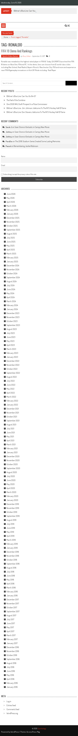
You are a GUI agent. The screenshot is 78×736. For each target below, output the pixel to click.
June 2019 (11, 528)
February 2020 (12, 496)
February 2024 (12, 305)
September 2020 (13, 468)
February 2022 (12, 400)
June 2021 (11, 432)
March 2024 (11, 301)
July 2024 (10, 285)
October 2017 (12, 607)
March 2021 (11, 444)
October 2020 (12, 464)
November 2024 (13, 269)
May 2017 (10, 627)
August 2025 (12, 233)
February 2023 (12, 353)
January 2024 (12, 309)
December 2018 (13, 552)
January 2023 (12, 357)
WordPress (15, 732)
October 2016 (12, 655)
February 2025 (12, 257)
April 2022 (11, 392)
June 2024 (11, 289)
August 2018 (11, 567)
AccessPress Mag (33, 732)
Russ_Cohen (27, 56)
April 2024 (11, 297)
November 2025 (13, 221)
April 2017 (10, 631)
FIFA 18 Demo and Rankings (16, 50)
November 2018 (13, 556)
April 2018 (10, 583)
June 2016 (11, 671)
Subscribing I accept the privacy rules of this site (18, 174)
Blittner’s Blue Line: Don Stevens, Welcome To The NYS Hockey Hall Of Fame (36, 112)
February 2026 (12, 210)
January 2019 (12, 548)
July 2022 (11, 381)
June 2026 (11, 194)
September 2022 (13, 373)
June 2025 (11, 241)
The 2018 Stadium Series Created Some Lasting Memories (37, 141)
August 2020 (12, 472)
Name (3, 156)
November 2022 (13, 365)
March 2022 (11, 396)
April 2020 (11, 488)
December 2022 (13, 361)
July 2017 (10, 619)
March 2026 (11, 206)
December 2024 (13, 265)
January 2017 (12, 643)
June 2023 (11, 337)
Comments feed (13, 709)
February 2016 (12, 683)
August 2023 (12, 329)
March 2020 (11, 492)
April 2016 (10, 679)
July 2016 (10, 667)
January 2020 (12, 500)
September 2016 (13, 659)
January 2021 (12, 452)
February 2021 (12, 448)
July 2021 (10, 428)
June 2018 (11, 575)
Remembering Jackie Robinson (26, 146)
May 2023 (10, 341)
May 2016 (10, 675)
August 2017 (11, 615)
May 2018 (10, 579)
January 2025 (12, 261)
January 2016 (12, 687)
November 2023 (13, 317)
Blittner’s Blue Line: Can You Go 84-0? (21, 96)
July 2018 (10, 571)
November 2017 (13, 603)
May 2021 (10, 436)
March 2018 (11, 587)
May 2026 (11, 198)
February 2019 (12, 544)
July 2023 (11, 333)
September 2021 (13, 420)
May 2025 (10, 245)
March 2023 (11, 349)
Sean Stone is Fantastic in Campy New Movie (32, 127)
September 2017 (13, 611)
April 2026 (11, 202)
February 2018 (12, 591)
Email (3, 165)
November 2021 (13, 412)
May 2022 (10, 388)
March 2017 (11, 635)
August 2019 (11, 520)
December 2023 (13, 313)
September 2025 (13, 229)
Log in (9, 701)
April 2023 (11, 345)
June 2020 (11, 480)
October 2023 (12, 321)
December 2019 (13, 504)
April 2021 (10, 440)
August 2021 (11, 424)
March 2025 (11, 253)
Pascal (8, 146)
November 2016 (13, 651)
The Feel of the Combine (16, 100)
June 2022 (11, 385)
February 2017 (12, 639)
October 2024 (12, 273)
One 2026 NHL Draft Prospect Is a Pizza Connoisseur (27, 104)
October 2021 (12, 416)
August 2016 (11, 663)
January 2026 (12, 214)
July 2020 (11, 476)
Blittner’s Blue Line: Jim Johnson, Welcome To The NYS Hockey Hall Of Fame (36, 108)
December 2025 (13, 218)
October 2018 (12, 559)
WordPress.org (12, 713)
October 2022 (12, 369)
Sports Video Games (10, 56)
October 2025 (12, 225)
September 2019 (13, 516)
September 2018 (13, 563)
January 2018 (12, 595)
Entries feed (11, 705)
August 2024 (11, 281)
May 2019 (10, 532)
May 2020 (11, 484)
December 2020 (13, 456)
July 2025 (11, 237)
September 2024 (13, 277)
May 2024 (10, 293)
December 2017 (13, 599)
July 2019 (10, 524)
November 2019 (13, 508)
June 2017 (11, 623)
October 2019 (12, 512)
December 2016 (13, 647)
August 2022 (12, 377)
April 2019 (10, 536)
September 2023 (13, 325)
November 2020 (13, 460)
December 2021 (13, 408)
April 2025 (11, 249)
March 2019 (11, 540)
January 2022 (12, 404)
